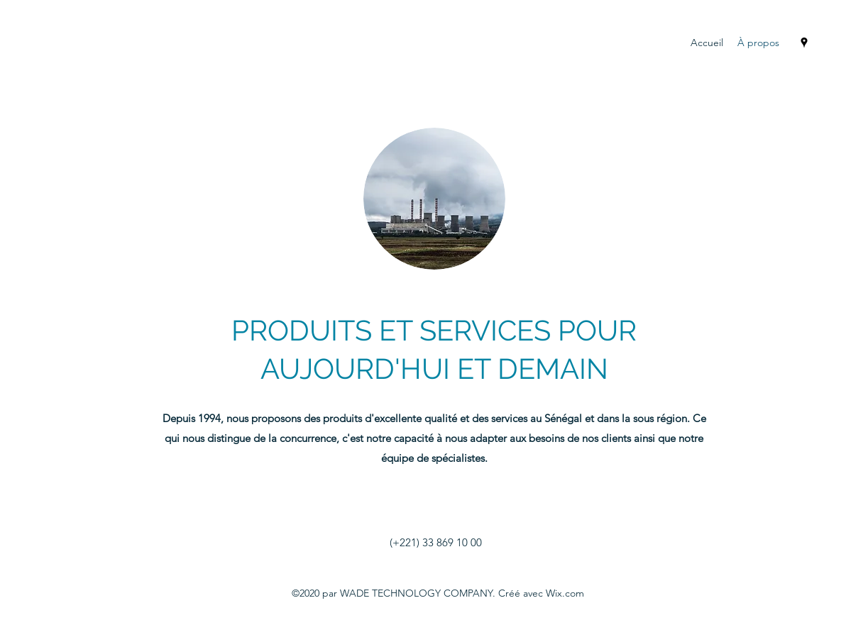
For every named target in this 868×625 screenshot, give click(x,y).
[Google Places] (804, 42)
